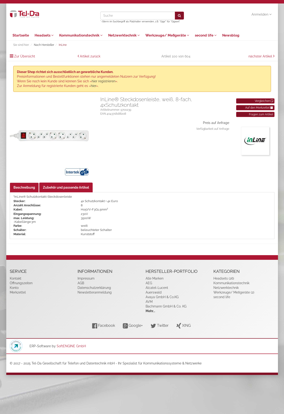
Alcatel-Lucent (157, 288)
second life (206, 35)
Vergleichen (264, 101)
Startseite (21, 35)
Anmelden (261, 14)
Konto (14, 288)
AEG (149, 283)
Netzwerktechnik (124, 35)
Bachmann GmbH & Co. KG (166, 306)
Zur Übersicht (24, 56)
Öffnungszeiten (21, 283)
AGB (81, 283)
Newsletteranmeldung (95, 292)
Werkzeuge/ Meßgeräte (167, 35)
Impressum (86, 278)
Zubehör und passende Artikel (66, 187)
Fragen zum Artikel (261, 114)
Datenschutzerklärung (94, 288)
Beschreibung (24, 187)
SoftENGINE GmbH (71, 346)
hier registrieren (103, 81)
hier (93, 86)
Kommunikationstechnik (81, 35)
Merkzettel (18, 292)
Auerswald (154, 292)
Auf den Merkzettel (259, 107)
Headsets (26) (223, 278)
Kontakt (15, 278)
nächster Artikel (260, 56)
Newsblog (230, 35)
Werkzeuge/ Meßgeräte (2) (233, 292)
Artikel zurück (90, 56)
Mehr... (150, 311)
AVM (149, 302)
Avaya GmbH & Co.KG (162, 297)
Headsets (44, 35)
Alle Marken (154, 278)
